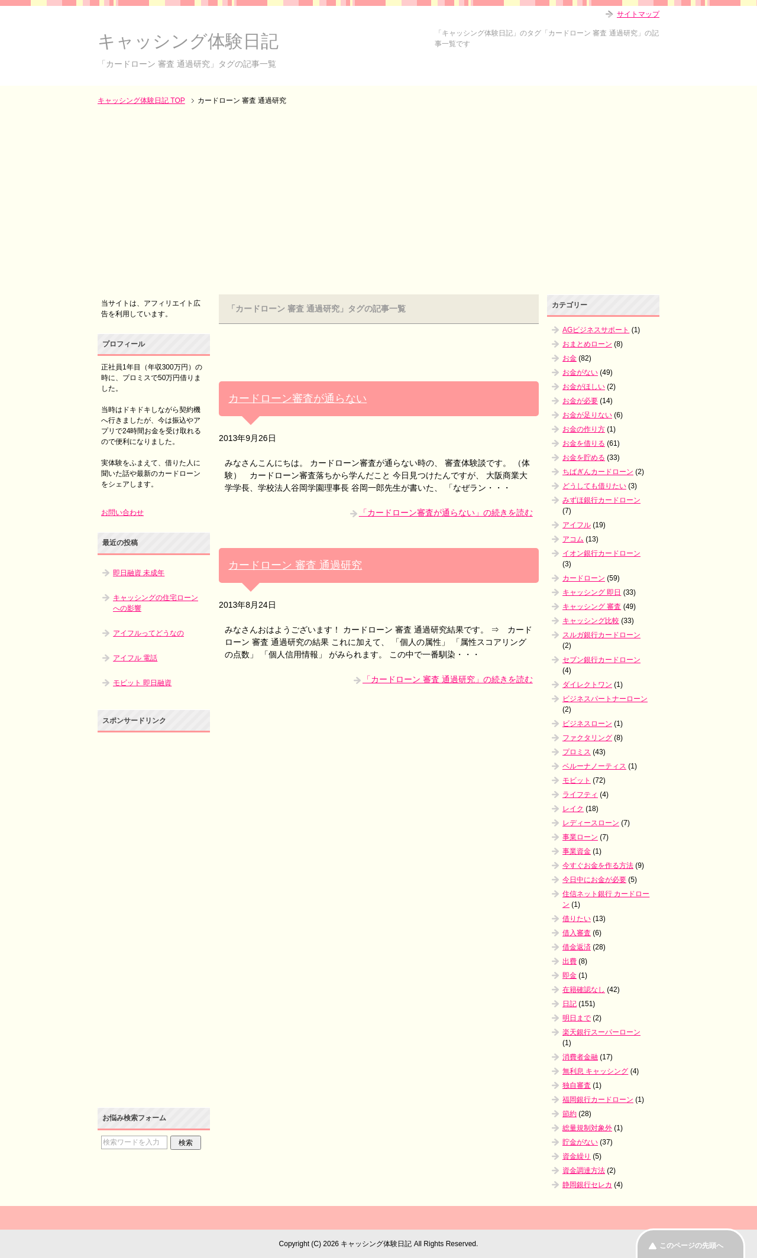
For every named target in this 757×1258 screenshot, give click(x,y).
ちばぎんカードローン (597, 472)
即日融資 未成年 (138, 573)
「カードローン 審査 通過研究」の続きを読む (448, 679)
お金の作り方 (583, 429)
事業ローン (580, 837)
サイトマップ (638, 14)
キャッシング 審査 (591, 606)
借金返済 (576, 947)
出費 (569, 961)
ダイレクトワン (587, 684)
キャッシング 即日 (591, 592)
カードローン (583, 578)
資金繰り (576, 1156)
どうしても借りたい (594, 486)
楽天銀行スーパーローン (601, 1032)
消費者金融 (580, 1057)
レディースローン (590, 823)
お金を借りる (583, 443)
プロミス (576, 752)
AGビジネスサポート (595, 330)
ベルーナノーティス (594, 766)
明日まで (576, 1018)
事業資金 (576, 851)
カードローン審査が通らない (297, 398)
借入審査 (576, 933)
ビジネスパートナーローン (605, 699)
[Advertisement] (378, 201)
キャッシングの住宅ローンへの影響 (155, 603)
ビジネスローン (587, 723)
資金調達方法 (583, 1170)
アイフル (576, 525)
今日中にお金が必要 (594, 880)
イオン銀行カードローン (601, 553)
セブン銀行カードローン (601, 660)
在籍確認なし (583, 989)
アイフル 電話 (135, 658)
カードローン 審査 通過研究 (295, 565)
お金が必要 (580, 401)
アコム (573, 539)
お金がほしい (583, 386)
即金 (569, 975)
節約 (569, 1114)
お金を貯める (583, 457)
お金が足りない (587, 415)
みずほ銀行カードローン (601, 500)
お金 (569, 358)
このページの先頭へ (691, 1245)
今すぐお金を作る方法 (597, 865)
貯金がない (580, 1142)
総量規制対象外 (587, 1128)
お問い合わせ (122, 512)
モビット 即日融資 (142, 683)
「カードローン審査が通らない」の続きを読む (446, 512)
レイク (573, 809)
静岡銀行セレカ (587, 1185)
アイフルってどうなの (148, 633)
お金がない (580, 372)
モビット (576, 780)
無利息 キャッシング (595, 1071)
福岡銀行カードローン (597, 1099)
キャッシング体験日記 (188, 41)
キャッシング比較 (590, 621)
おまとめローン (587, 344)
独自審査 (576, 1085)
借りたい (576, 919)
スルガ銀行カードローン (601, 635)
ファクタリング (587, 738)
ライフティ (580, 794)
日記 (569, 1004)
